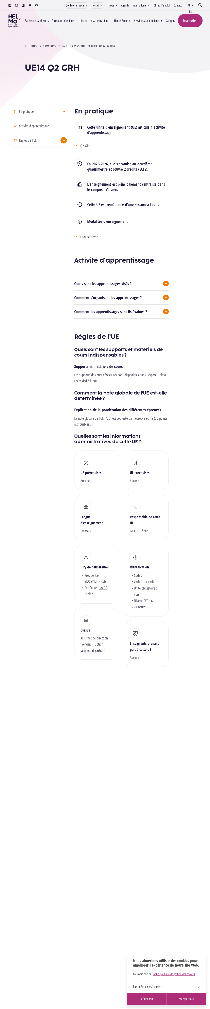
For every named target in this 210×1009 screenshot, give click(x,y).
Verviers (112, 189)
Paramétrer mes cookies (166, 986)
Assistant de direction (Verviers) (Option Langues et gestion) (94, 644)
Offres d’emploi (162, 5)
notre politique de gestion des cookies (174, 974)
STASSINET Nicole (95, 581)
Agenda (125, 5)
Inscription (190, 20)
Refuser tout (147, 999)
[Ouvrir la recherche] (200, 5)
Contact (178, 5)
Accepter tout (186, 999)
